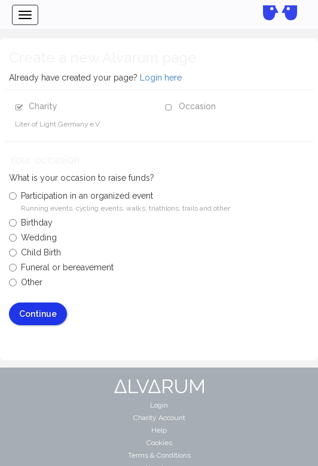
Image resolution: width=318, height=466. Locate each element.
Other (25, 282)
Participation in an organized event (119, 201)
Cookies (159, 443)
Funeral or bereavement (61, 267)
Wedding (33, 237)
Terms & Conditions (159, 455)
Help (159, 430)
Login (159, 405)
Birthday (31, 222)
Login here (161, 77)
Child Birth (35, 252)
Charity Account (159, 417)
